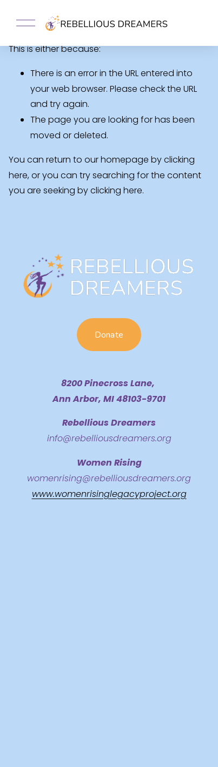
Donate (109, 335)
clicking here (116, 190)
